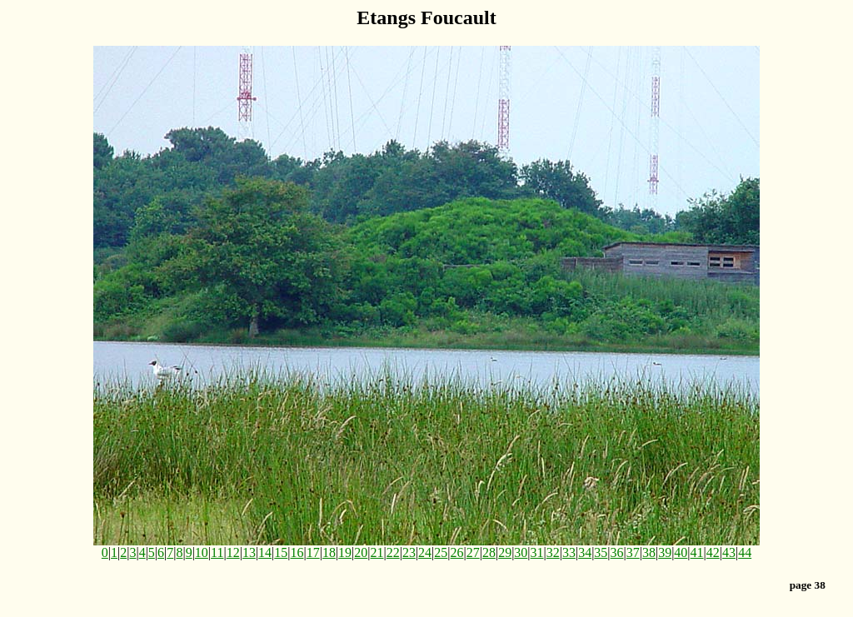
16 (296, 552)
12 (233, 552)
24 (424, 552)
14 (265, 552)
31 (537, 552)
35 (600, 552)
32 (553, 552)
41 (697, 552)
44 (744, 552)
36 (617, 552)
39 (664, 552)
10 (201, 552)
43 (729, 552)
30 (520, 552)
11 (217, 552)
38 (649, 552)
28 (489, 552)
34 (584, 552)
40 (680, 552)
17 (313, 552)
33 (569, 552)
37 (633, 552)
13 (249, 552)
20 (360, 552)
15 (280, 552)
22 (393, 552)
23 (409, 552)
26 (457, 552)
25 (440, 552)
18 (329, 552)
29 (504, 552)
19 (345, 552)
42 (713, 552)
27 (473, 552)
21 (377, 552)
